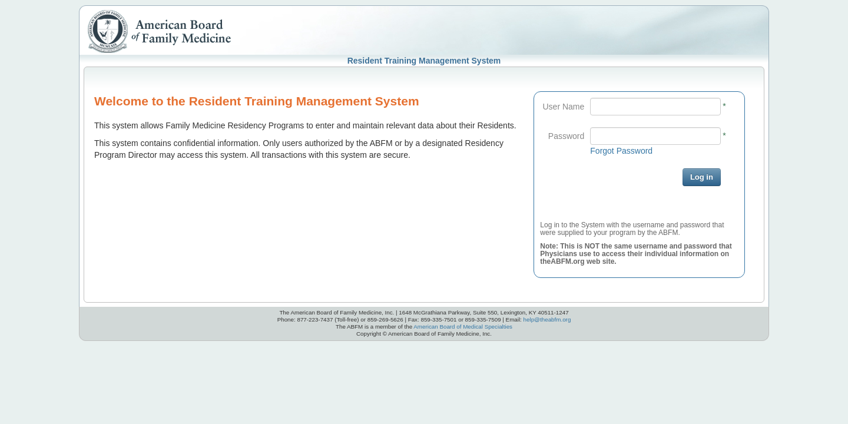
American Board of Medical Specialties (462, 326)
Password (566, 136)
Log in (701, 177)
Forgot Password (621, 150)
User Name (564, 106)
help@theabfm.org (547, 319)
